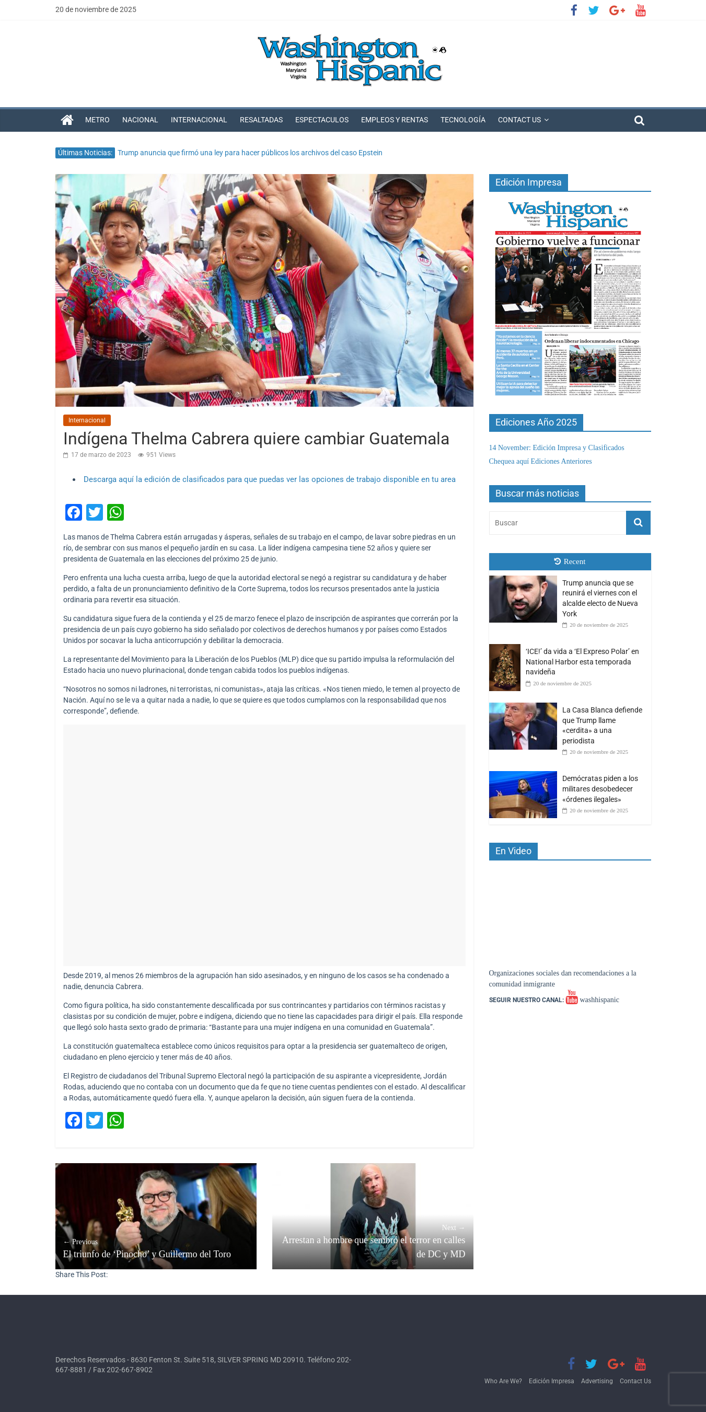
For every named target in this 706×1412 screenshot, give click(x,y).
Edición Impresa (551, 1381)
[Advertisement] (264, 845)
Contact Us (519, 120)
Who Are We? (503, 1381)
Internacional (199, 120)
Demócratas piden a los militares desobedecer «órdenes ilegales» (600, 788)
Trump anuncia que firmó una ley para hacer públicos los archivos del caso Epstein (250, 152)
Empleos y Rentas (394, 120)
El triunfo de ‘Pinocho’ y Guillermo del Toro (156, 1247)
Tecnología (463, 120)
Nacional (140, 120)
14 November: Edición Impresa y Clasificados (556, 448)
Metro (97, 120)
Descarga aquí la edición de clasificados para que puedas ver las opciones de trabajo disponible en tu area (270, 479)
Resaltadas (261, 120)
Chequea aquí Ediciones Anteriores (540, 461)
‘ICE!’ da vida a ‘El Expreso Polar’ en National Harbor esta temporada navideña (582, 661)
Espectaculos (322, 120)
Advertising (597, 1381)
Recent (570, 561)
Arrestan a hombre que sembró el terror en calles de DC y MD (373, 1240)
